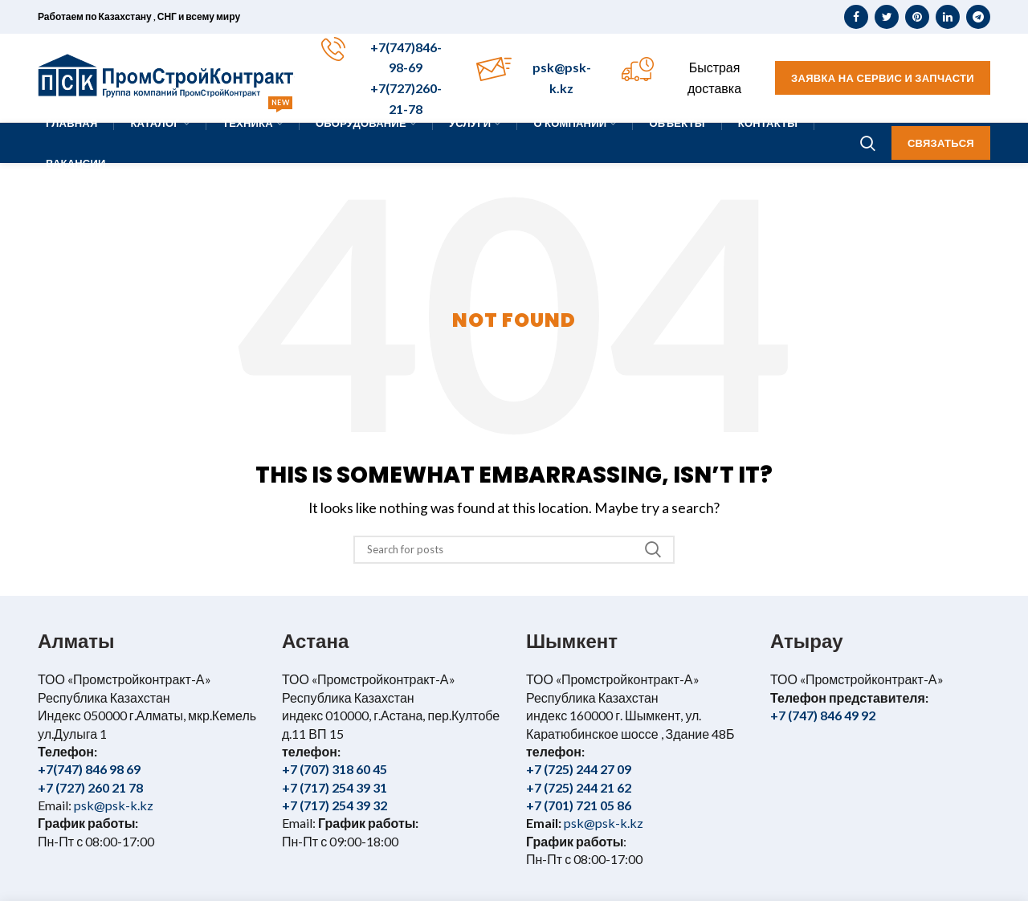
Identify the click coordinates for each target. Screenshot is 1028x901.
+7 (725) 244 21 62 (578, 787)
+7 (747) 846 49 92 (822, 715)
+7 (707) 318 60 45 (334, 769)
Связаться (941, 143)
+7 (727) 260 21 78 (90, 787)
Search (653, 550)
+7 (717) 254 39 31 (334, 787)
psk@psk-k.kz (112, 805)
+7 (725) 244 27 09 (578, 769)
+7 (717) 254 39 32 (334, 805)
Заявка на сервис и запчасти (882, 77)
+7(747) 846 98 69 (89, 769)
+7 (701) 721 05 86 (578, 805)
